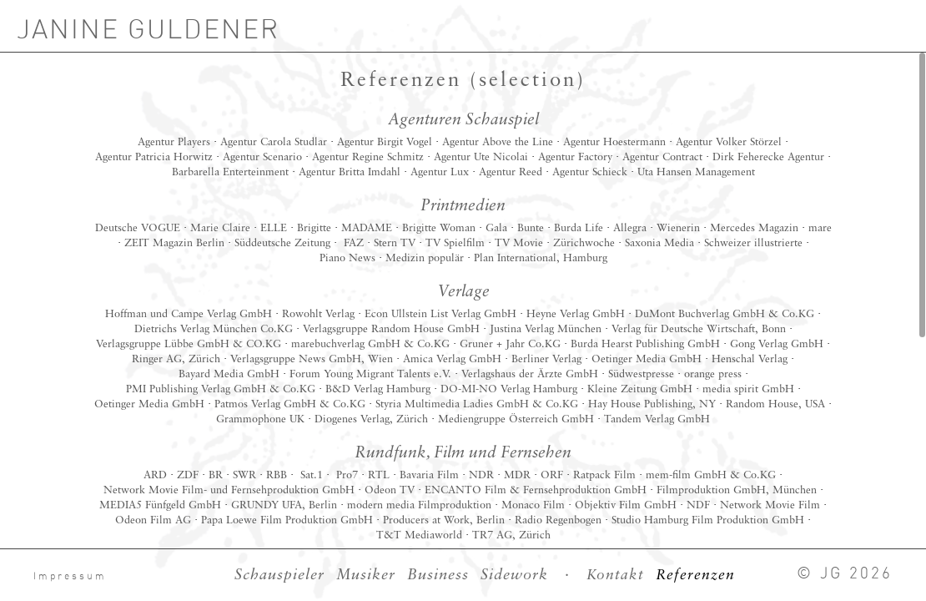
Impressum (70, 576)
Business (438, 575)
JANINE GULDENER (148, 30)
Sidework (514, 575)
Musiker (365, 575)
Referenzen (695, 575)
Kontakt (615, 575)
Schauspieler (279, 575)
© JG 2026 (845, 574)
